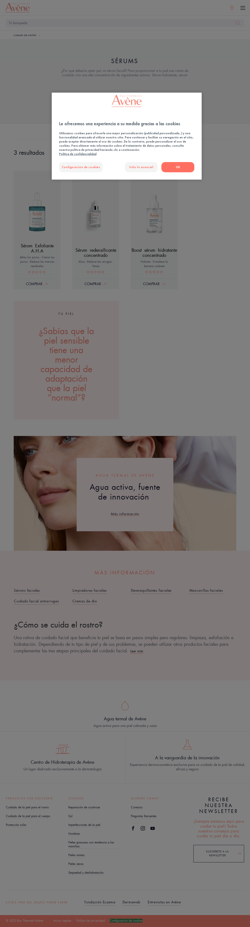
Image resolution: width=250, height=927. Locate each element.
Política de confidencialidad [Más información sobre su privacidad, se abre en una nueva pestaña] (77, 154)
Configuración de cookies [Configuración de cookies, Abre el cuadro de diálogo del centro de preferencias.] (81, 167)
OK (178, 167)
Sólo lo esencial (141, 167)
